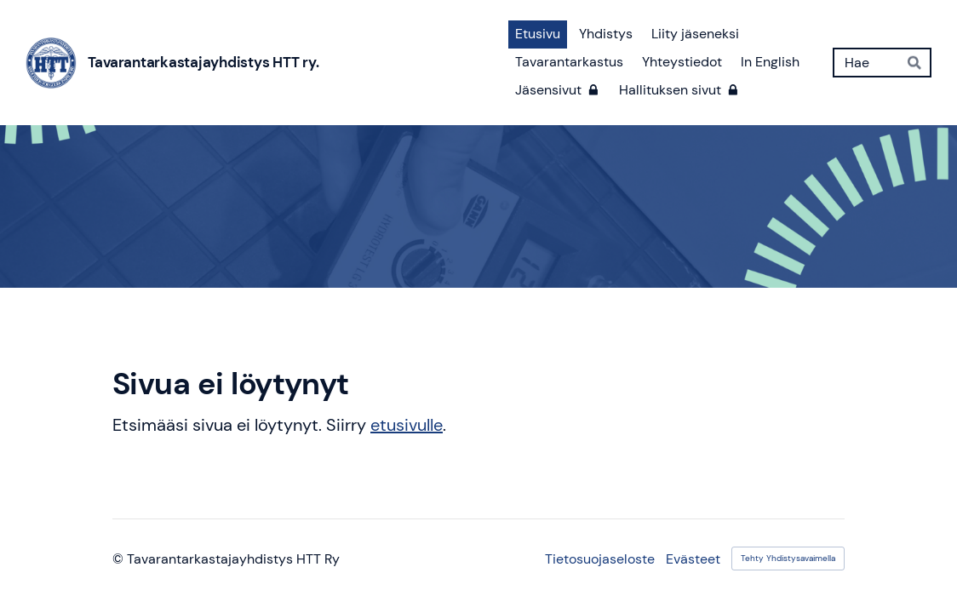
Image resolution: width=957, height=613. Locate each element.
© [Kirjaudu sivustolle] (119, 559)
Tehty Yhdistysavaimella (788, 558)
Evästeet (693, 559)
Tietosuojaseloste (600, 559)
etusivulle (406, 425)
